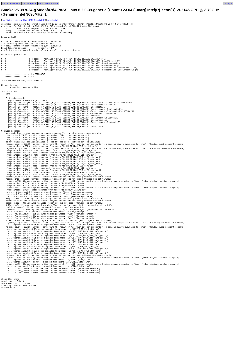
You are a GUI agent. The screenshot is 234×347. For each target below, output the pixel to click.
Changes (228, 3)
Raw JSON (27, 20)
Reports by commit (11, 3)
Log (3, 20)
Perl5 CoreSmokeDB (48, 3)
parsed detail (52, 20)
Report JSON (39, 20)
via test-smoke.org (14, 20)
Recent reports (29, 3)
